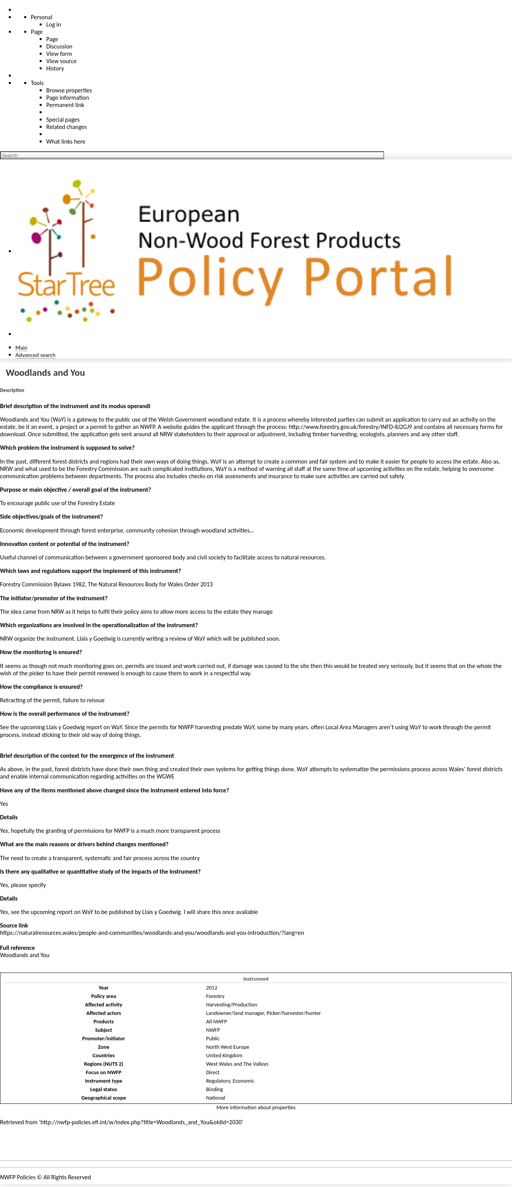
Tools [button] (37, 83)
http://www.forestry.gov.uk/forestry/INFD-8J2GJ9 (350, 426)
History (55, 68)
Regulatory (218, 1080)
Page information (67, 97)
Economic (243, 1080)
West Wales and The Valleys (237, 1063)
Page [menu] (37, 31)
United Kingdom (224, 1055)
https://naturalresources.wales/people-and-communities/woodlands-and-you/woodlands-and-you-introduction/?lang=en (152, 932)
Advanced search (35, 355)
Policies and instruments (38, 1145)
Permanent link (65, 105)
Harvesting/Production (231, 1004)
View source (61, 61)
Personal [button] (41, 17)
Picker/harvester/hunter (294, 1013)
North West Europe (227, 1046)
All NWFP (216, 1021)
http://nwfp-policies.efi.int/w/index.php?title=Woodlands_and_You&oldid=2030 (141, 1122)
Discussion (59, 46)
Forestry (215, 996)
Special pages (63, 119)
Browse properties (69, 90)
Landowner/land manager (235, 1013)
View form (59, 53)
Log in (53, 24)
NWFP (213, 1029)
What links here (66, 141)
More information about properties (256, 1107)
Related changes (66, 127)
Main (21, 347)
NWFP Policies (17, 1177)
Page (52, 39)
